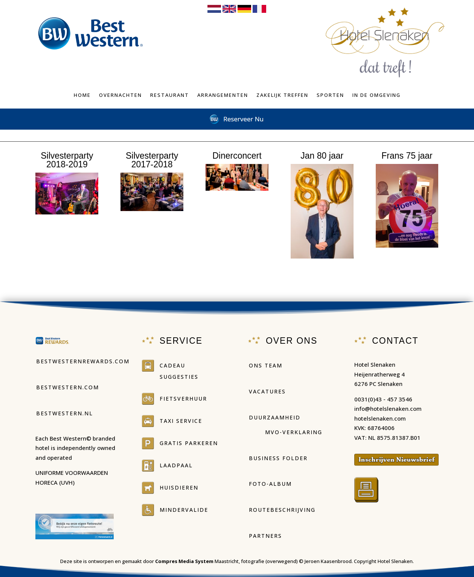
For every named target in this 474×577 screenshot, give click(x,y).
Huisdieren (179, 487)
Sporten (330, 95)
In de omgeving (376, 95)
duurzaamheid (274, 417)
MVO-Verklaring (293, 432)
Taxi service (181, 420)
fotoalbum (67, 235)
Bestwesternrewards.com (83, 361)
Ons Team (265, 365)
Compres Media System (184, 561)
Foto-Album (270, 483)
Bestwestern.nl (64, 413)
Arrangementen (222, 95)
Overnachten (120, 95)
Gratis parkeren (189, 443)
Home (82, 95)
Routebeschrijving (282, 509)
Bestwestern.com (67, 387)
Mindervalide (184, 509)
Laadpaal (176, 465)
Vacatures (267, 391)
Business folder (278, 458)
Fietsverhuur (183, 398)
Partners (265, 535)
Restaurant (169, 95)
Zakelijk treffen (282, 95)
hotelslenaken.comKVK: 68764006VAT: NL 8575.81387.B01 (387, 428)
